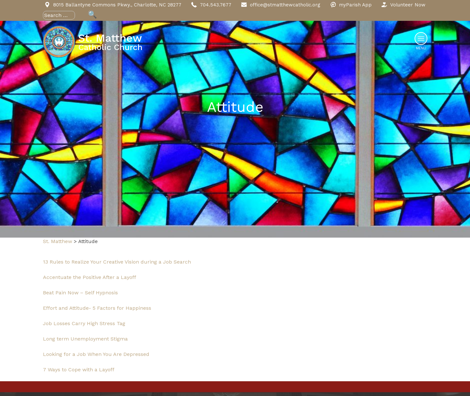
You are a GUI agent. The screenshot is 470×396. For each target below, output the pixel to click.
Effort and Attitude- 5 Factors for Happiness (97, 308)
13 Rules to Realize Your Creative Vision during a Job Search (117, 262)
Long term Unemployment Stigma (85, 339)
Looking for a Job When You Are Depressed (96, 354)
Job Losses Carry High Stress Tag (84, 323)
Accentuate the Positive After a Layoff (89, 277)
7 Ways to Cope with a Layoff (78, 370)
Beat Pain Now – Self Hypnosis (80, 293)
